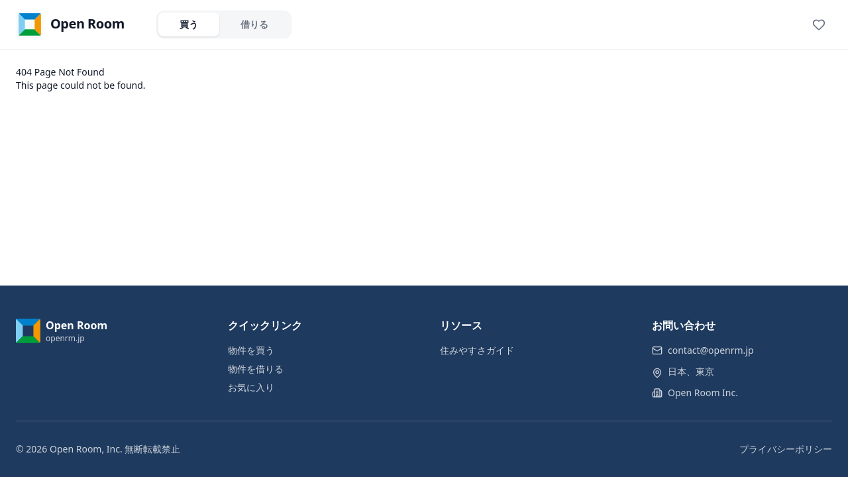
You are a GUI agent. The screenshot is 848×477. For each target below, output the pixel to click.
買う (189, 24)
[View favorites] (819, 24)
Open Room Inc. (703, 392)
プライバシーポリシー (785, 449)
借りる (254, 24)
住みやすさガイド (477, 350)
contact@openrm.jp (711, 350)
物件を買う (251, 350)
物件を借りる (256, 368)
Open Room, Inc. (86, 449)
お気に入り (251, 387)
